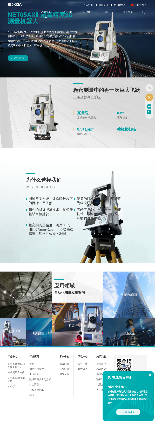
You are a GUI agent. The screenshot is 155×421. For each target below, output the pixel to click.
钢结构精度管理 (38, 369)
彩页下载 (19, 57)
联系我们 (100, 379)
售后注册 (63, 369)
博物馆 (99, 374)
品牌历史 (100, 369)
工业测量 (34, 374)
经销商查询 (119, 5)
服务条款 (63, 374)
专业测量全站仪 (15, 372)
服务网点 (63, 364)
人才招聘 (100, 389)
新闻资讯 (103, 5)
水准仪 (11, 385)
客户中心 (128, 14)
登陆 (85, 5)
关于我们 (87, 14)
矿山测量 (34, 384)
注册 (90, 5)
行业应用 (67, 14)
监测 (32, 364)
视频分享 (81, 369)
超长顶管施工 (37, 389)
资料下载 (81, 364)
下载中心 (108, 14)
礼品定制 (100, 384)
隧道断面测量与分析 (40, 379)
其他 (32, 394)
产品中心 (46, 14)
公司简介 (100, 364)
